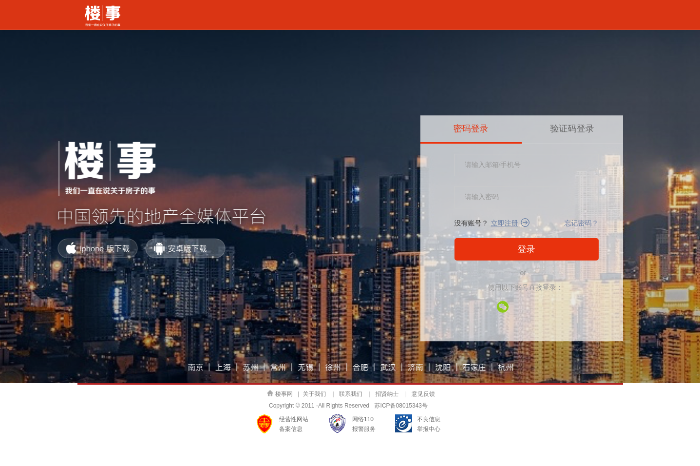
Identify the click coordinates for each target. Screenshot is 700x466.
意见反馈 (423, 394)
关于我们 (314, 394)
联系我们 (350, 394)
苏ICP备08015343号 (401, 405)
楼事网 (280, 393)
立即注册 (504, 223)
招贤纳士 (386, 394)
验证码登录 (572, 128)
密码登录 (471, 128)
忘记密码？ (582, 223)
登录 (526, 249)
